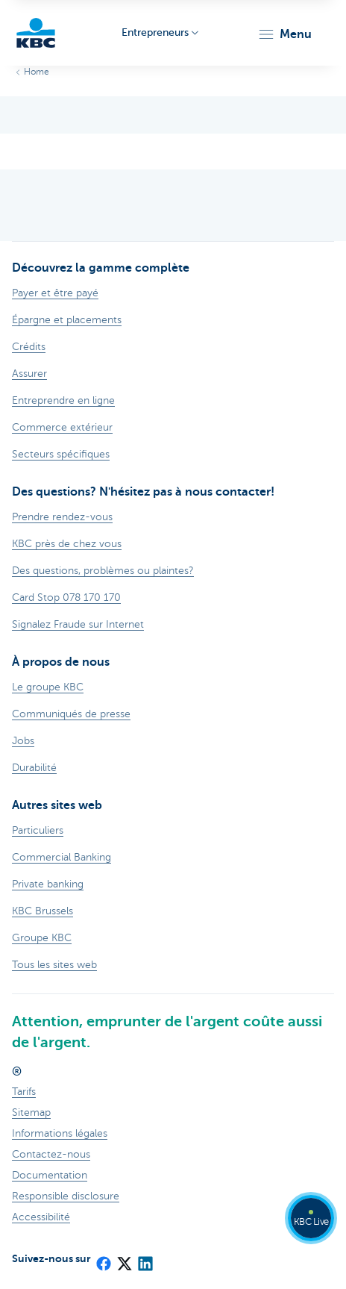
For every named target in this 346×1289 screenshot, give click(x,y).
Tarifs (24, 1091)
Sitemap (31, 1112)
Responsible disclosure (65, 1196)
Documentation (49, 1175)
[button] (284, 34)
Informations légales (59, 1133)
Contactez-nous (51, 1154)
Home (36, 71)
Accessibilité (41, 1217)
